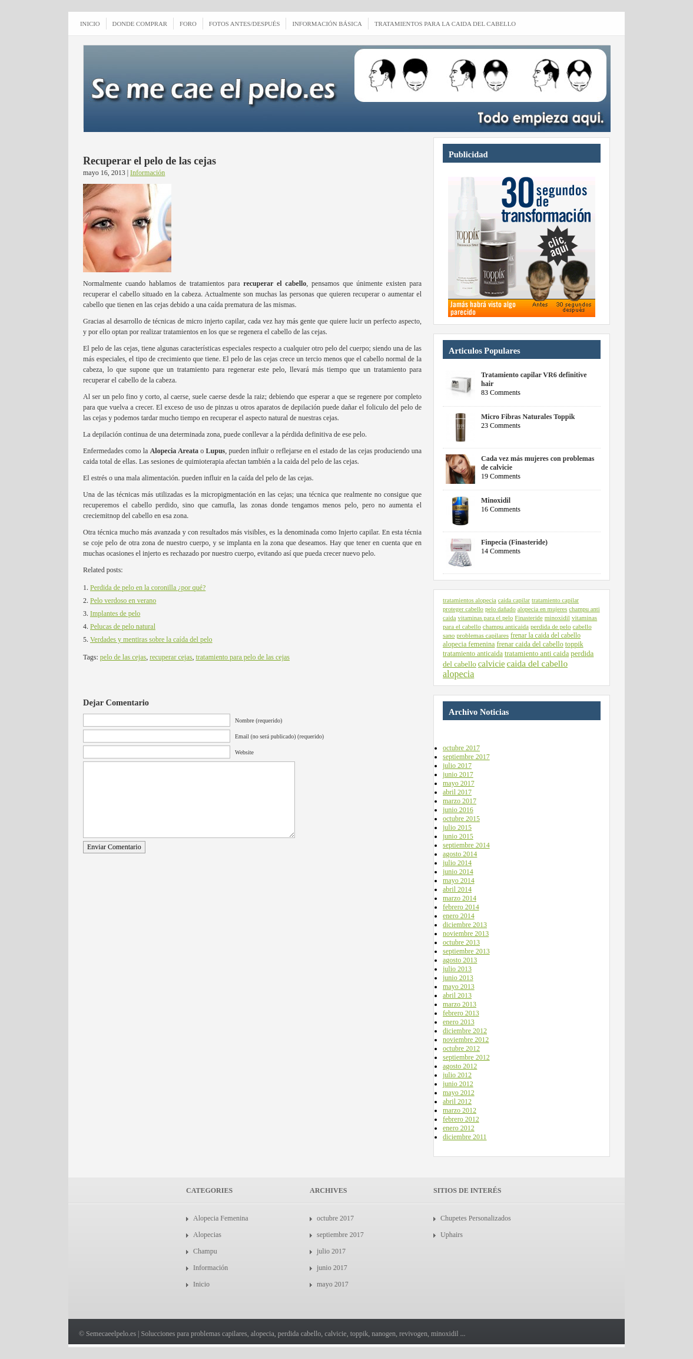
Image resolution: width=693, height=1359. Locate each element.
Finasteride (528, 618)
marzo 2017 (459, 801)
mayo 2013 (459, 986)
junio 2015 (458, 836)
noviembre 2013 (466, 933)
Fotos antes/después (244, 23)
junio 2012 (458, 1084)
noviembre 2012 (466, 1039)
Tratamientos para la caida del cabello (445, 23)
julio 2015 (457, 827)
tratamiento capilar (555, 600)
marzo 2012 (459, 1110)
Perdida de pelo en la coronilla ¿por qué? (147, 587)
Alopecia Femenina (220, 1218)
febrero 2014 (461, 907)
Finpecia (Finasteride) (514, 542)
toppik (574, 644)
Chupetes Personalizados (475, 1218)
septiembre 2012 (466, 1057)
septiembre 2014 (466, 845)
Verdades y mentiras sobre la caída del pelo (151, 639)
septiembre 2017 (466, 757)
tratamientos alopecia (469, 600)
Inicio (201, 1284)
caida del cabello (537, 663)
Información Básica (327, 23)
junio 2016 (458, 810)
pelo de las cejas (123, 657)
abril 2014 (457, 889)
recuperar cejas (171, 657)
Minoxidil (495, 500)
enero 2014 (459, 916)
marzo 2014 (459, 898)
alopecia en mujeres (543, 609)
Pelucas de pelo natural (122, 626)
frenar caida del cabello (529, 644)
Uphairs (451, 1235)
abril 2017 (457, 792)
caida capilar (514, 600)
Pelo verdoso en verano (123, 600)
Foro (188, 23)
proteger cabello (463, 609)
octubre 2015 (461, 818)
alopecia (458, 674)
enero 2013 (459, 1022)
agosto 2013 (460, 960)
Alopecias (207, 1235)
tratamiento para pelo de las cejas (242, 657)
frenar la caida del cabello (545, 635)
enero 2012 (459, 1128)
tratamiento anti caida (537, 653)
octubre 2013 (461, 942)
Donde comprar (139, 23)
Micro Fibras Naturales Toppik (528, 417)
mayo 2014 (459, 880)
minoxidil (557, 617)
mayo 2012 (459, 1092)
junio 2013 (458, 978)
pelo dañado (500, 609)
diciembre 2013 (465, 925)
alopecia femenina (469, 644)
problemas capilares (482, 635)
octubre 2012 (461, 1048)
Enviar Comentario (114, 847)
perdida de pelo (550, 626)
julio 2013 (457, 969)
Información (147, 173)
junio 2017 (458, 774)
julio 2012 (457, 1075)
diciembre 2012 (465, 1031)
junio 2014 (458, 871)
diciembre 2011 (465, 1137)
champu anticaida (506, 626)
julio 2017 (457, 765)
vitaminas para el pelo (485, 618)
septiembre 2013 (466, 951)
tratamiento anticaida (473, 653)
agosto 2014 (460, 854)
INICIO (90, 23)
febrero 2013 (461, 1013)
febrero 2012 (461, 1119)
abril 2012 (457, 1101)
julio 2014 (457, 863)
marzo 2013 (459, 1004)
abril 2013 (457, 995)
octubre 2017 (461, 748)
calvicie (491, 663)
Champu (205, 1251)
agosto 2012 (460, 1066)
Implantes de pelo (115, 613)
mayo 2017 (459, 783)
